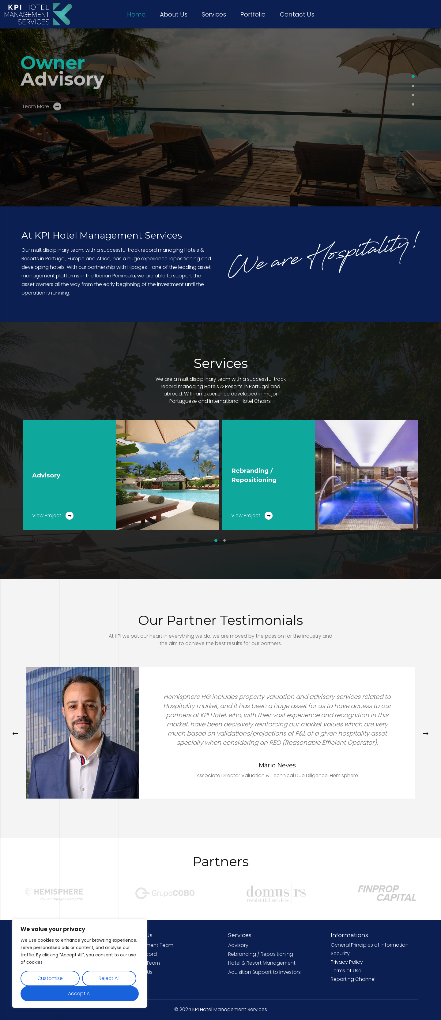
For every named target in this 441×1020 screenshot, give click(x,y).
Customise (50, 978)
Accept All (80, 993)
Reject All (109, 978)
